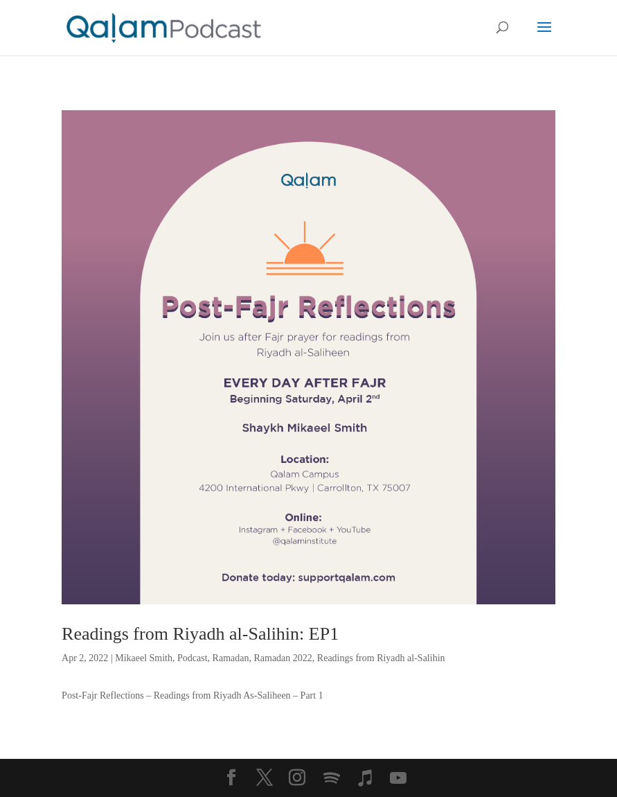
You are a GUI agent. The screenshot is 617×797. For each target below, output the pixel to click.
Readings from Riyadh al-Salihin (381, 658)
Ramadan (231, 658)
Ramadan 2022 (282, 658)
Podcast (192, 658)
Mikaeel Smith (143, 658)
